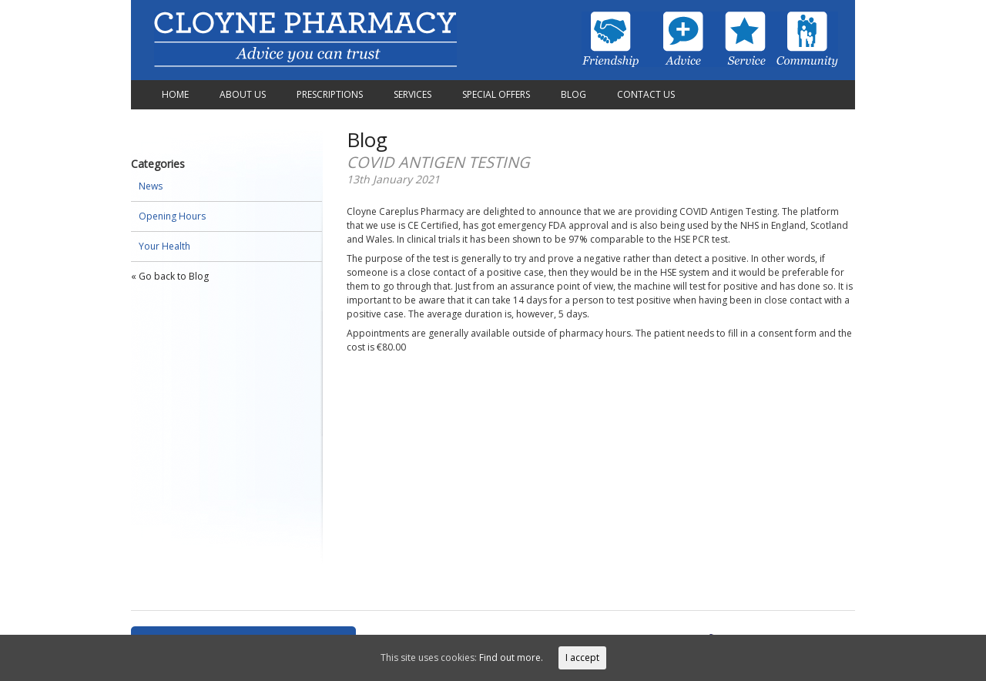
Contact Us (646, 94)
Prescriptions (330, 94)
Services (412, 94)
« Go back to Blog (170, 276)
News (151, 186)
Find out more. (511, 657)
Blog (573, 94)
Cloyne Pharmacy (305, 40)
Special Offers (496, 94)
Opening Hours (172, 216)
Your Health (164, 246)
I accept (582, 657)
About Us (243, 94)
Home (175, 94)
